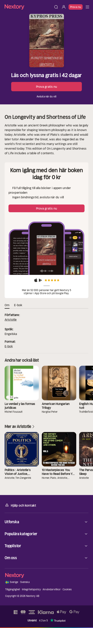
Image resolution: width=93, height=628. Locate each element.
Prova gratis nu (46, 87)
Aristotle (11, 319)
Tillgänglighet (12, 589)
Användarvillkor (52, 589)
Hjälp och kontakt (20, 505)
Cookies (67, 589)
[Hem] (28, 6)
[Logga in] (64, 7)
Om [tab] (7, 305)
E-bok (9, 346)
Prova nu (75, 7)
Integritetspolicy (31, 589)
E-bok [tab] (18, 305)
